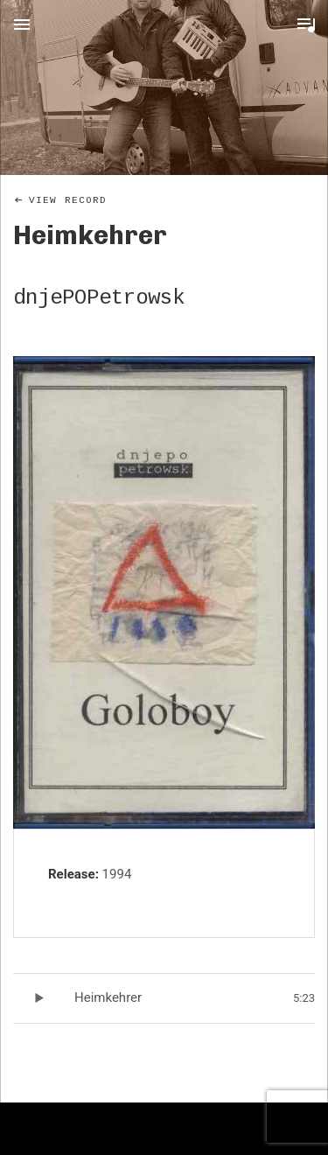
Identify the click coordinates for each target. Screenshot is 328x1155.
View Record (68, 200)
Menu (22, 25)
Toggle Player (306, 25)
